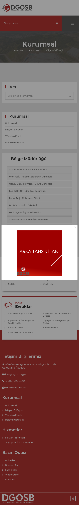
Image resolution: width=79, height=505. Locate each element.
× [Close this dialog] (75, 227)
